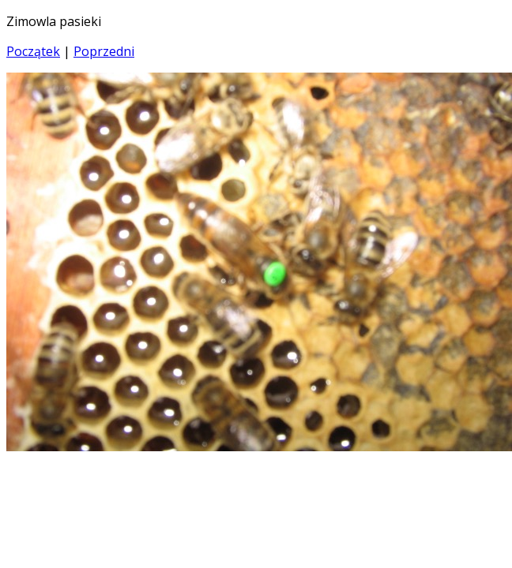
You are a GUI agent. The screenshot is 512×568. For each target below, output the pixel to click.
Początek (33, 51)
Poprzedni (103, 51)
